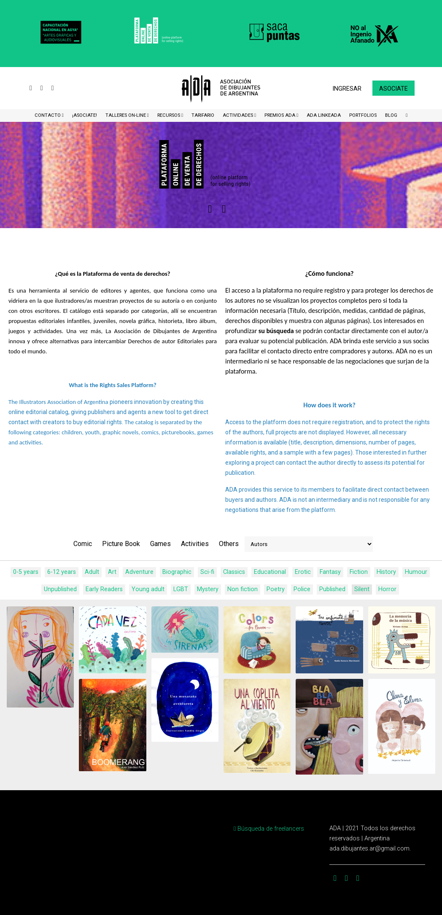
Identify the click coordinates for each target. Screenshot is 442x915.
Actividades (238, 115)
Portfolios (363, 115)
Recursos (169, 115)
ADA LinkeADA (324, 115)
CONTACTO (48, 115)
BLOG (391, 115)
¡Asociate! (84, 115)
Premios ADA (280, 115)
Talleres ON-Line (126, 115)
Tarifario (202, 115)
